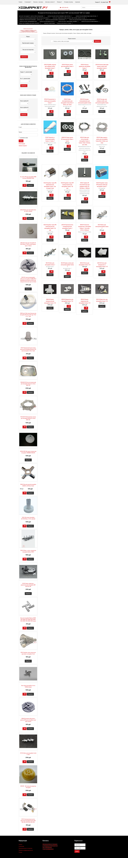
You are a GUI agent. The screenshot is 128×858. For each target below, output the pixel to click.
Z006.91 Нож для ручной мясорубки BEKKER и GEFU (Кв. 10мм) (28, 485)
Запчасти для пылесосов (47, 21)
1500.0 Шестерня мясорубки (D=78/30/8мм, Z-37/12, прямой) (28, 518)
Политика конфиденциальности (26, 850)
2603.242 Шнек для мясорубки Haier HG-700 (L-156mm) (28, 210)
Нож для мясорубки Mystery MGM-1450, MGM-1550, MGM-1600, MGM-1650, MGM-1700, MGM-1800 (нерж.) (28, 619)
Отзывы (20, 852)
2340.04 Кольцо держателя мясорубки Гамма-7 (84, 66)
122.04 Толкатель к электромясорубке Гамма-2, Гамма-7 (50, 139)
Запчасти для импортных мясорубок (86, 16)
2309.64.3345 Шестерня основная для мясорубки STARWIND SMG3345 (28, 452)
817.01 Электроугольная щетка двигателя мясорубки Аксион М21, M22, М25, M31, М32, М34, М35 (28, 820)
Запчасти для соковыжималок (28, 21)
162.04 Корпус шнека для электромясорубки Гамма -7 (67, 264)
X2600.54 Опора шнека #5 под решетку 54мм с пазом (67, 139)
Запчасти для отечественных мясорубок (59, 16)
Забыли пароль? (23, 145)
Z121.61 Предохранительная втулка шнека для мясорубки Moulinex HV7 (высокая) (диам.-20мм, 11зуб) (28, 349)
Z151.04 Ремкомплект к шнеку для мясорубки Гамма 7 (50, 101)
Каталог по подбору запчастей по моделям (31, 16)
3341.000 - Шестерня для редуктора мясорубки (28, 786)
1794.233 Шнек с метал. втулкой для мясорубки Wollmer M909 (28, 551)
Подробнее (50, 76)
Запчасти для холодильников (89, 21)
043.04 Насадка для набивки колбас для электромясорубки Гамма (101, 101)
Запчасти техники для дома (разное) (29, 23)
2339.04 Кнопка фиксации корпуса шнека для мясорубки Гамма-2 (101, 66)
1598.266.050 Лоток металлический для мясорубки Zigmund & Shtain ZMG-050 (28, 384)
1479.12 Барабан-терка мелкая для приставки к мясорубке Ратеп (28, 653)
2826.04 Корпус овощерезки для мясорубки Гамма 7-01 (50, 301)
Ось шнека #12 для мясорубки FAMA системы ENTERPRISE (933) (28, 177)
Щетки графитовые (49, 23)
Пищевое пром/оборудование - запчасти (31, 19)
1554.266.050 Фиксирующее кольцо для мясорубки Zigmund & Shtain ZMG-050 (28, 418)
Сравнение (77, 2)
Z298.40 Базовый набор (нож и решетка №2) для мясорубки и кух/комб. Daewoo (28, 720)
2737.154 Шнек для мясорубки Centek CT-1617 (28, 753)
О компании (27, 2)
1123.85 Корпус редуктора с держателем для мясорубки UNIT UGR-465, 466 (28, 585)
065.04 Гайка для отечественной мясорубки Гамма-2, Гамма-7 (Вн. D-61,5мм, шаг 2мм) (84, 141)
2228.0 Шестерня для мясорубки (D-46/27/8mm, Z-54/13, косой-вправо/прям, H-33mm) (28, 244)
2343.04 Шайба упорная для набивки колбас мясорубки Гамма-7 (50, 66)
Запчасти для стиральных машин (67, 21)
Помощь (59, 2)
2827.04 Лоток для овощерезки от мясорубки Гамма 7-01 (102, 264)
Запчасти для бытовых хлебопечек (55, 19)
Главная (20, 2)
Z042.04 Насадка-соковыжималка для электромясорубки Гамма (84, 101)
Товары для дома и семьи (64, 23)
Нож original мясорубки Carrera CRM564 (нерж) (28, 686)
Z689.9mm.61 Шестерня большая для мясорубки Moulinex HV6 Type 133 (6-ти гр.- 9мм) (28, 315)
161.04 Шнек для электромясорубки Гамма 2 (101, 226)
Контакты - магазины (38, 2)
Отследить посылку (68, 2)
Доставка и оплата (49, 2)
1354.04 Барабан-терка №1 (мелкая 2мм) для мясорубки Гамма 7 (102, 184)
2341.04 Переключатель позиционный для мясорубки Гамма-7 (67, 226)
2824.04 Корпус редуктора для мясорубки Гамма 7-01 (84, 301)
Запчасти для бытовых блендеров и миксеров (82, 19)
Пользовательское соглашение (25, 848)
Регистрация (22, 143)
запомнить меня (24, 137)
